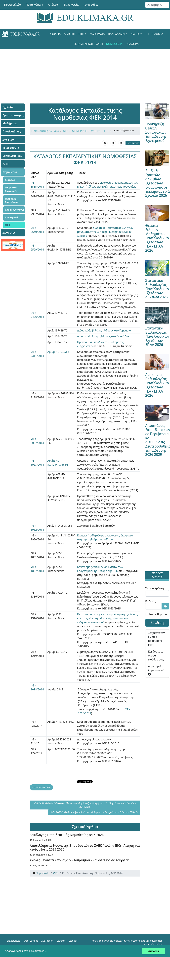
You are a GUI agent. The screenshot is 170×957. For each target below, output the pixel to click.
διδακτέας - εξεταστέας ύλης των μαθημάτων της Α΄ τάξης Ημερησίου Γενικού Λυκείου (105, 232)
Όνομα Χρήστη (154, 588)
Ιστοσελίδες (91, 4)
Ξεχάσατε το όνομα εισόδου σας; (156, 655)
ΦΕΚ (7, 225)
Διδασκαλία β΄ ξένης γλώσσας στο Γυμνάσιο (104, 330)
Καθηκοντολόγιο (14, 209)
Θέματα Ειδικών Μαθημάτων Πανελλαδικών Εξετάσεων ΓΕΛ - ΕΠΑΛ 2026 (157, 238)
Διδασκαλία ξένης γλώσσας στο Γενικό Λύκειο (105, 336)
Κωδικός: (151, 601)
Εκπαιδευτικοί (83, 44)
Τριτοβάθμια (154, 34)
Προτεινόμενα (34, 4)
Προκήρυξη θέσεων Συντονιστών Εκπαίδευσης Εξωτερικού (156, 132)
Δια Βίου (136, 34)
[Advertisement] (85, 72)
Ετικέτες (61, 940)
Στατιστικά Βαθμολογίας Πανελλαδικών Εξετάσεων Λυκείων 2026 (157, 288)
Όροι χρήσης (31, 940)
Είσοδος (73, 940)
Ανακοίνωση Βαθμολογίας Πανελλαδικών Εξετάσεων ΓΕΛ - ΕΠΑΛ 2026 (157, 385)
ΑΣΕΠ (99, 44)
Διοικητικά (11, 217)
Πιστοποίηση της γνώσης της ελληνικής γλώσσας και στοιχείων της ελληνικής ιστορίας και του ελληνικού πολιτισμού (107, 618)
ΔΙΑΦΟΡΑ (132, 44)
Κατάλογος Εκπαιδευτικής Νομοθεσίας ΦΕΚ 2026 (67, 834)
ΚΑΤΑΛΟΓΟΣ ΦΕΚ (41, 787)
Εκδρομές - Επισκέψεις (11, 200)
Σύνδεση (157, 622)
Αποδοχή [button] (153, 951)
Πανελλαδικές (117, 34)
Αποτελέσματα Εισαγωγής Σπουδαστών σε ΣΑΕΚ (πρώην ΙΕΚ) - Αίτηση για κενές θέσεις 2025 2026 (85, 847)
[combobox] (157, 5)
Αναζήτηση (47, 940)
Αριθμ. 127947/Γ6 (58, 352)
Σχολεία (55, 34)
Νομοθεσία (114, 44)
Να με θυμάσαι (158, 614)
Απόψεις (53, 4)
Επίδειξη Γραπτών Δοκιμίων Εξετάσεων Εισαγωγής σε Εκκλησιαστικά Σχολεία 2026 (157, 183)
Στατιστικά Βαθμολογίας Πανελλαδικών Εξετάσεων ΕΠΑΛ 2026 (157, 336)
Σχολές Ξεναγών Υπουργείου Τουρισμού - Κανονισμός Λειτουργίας (79, 860)
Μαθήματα (97, 34)
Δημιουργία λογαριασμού (156, 670)
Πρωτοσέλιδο (12, 4)
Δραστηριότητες (75, 34)
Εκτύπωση (133, 143)
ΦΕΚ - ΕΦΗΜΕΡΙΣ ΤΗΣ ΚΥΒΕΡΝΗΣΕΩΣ (86, 131)
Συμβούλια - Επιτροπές (12, 189)
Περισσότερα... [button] (38, 951)
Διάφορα (10, 179)
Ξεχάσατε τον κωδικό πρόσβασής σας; (156, 639)
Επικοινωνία (71, 4)
